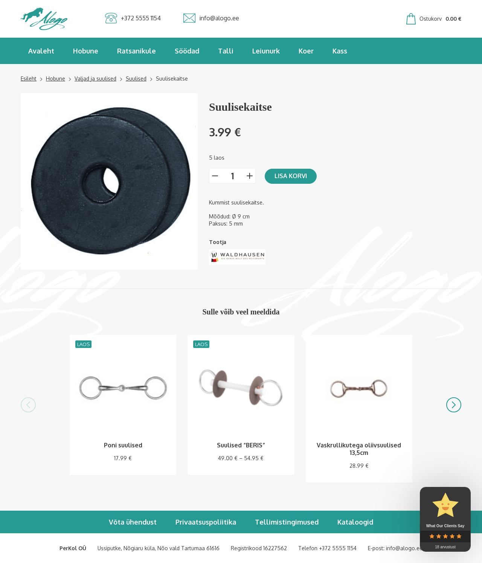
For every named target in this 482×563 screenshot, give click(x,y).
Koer (306, 51)
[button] (28, 404)
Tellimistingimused (287, 522)
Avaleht (41, 51)
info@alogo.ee (404, 548)
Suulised (136, 78)
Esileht (29, 78)
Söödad (187, 51)
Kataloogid (355, 522)
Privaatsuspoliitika (205, 522)
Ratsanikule (136, 51)
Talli (225, 51)
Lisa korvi (291, 176)
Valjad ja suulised (95, 78)
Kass (340, 51)
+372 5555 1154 (338, 548)
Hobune (85, 51)
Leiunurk (266, 51)
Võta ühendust (133, 522)
